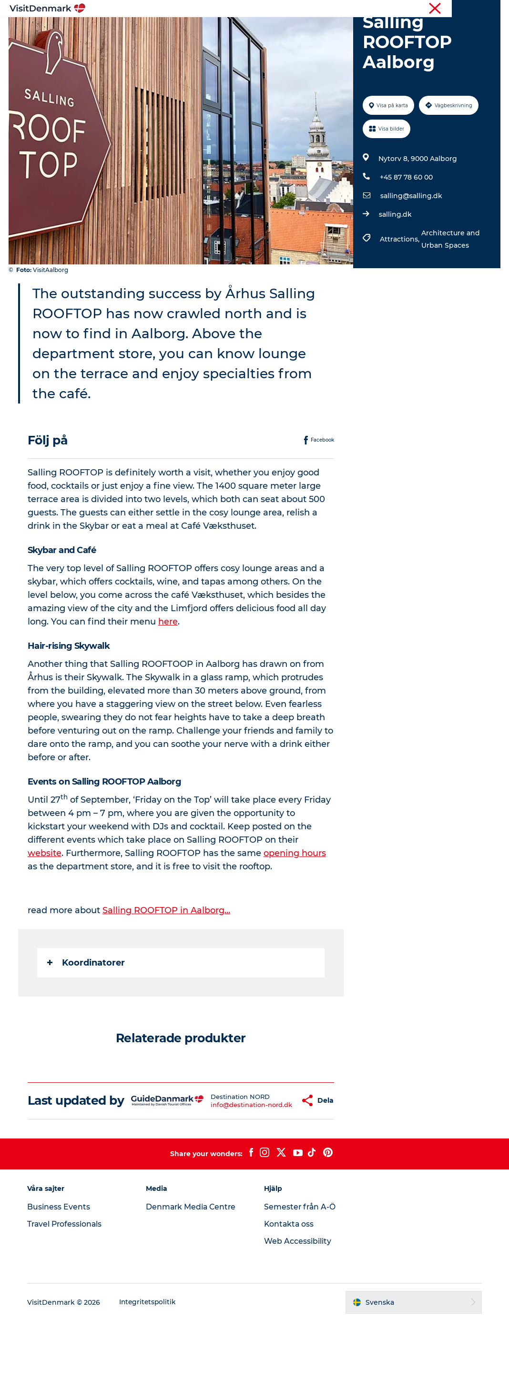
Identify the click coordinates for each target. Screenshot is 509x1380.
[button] (273, 1153)
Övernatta (296, 30)
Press (491, 9)
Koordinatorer (87, 1008)
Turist (466, 9)
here (169, 667)
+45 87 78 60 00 (405, 222)
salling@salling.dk (411, 241)
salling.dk (394, 259)
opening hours (296, 898)
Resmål (198, 30)
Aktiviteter (245, 30)
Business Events (61, 1265)
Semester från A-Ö (300, 1265)
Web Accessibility (297, 1300)
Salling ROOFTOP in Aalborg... (167, 955)
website (45, 898)
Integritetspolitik (151, 1361)
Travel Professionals (68, 1283)
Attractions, (400, 284)
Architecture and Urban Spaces (450, 284)
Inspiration (151, 30)
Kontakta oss (289, 1283)
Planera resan (353, 30)
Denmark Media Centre (193, 1265)
